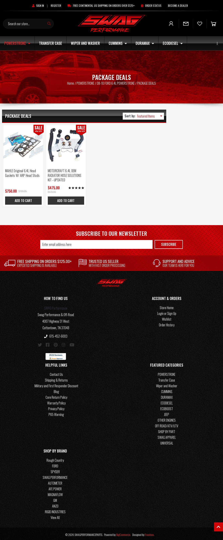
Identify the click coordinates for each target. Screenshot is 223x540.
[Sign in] (38, 5)
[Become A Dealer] (178, 5)
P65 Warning (56, 412)
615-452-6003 (55, 334)
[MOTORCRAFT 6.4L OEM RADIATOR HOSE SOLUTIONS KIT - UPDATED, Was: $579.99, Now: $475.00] (63, 144)
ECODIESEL (173, 43)
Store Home (167, 306)
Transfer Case (50, 43)
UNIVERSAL (166, 441)
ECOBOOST (166, 407)
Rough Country (55, 458)
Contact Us (56, 372)
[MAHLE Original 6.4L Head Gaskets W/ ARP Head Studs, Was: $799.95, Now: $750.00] (22, 144)
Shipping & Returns (56, 378)
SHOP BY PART (166, 430)
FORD (55, 464)
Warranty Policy (56, 401)
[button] (56, 297)
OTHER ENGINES (167, 418)
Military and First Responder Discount (56, 384)
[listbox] (150, 116)
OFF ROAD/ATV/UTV (166, 424)
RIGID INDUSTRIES (55, 510)
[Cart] (213, 23)
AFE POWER (55, 487)
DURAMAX (145, 43)
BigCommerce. (123, 533)
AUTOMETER (55, 481)
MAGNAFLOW (55, 493)
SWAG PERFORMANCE (55, 475)
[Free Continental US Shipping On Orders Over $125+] (101, 5)
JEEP (166, 412)
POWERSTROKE (17, 43)
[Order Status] (151, 5)
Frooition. (149, 533)
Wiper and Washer (85, 43)
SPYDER (55, 470)
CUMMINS (118, 43)
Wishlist (166, 317)
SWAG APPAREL (167, 435)
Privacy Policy (56, 407)
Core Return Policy (56, 395)
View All (55, 515)
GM (55, 498)
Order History (166, 323)
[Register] (56, 5)
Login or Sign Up (166, 311)
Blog (56, 389)
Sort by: (130, 115)
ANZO (55, 504)
